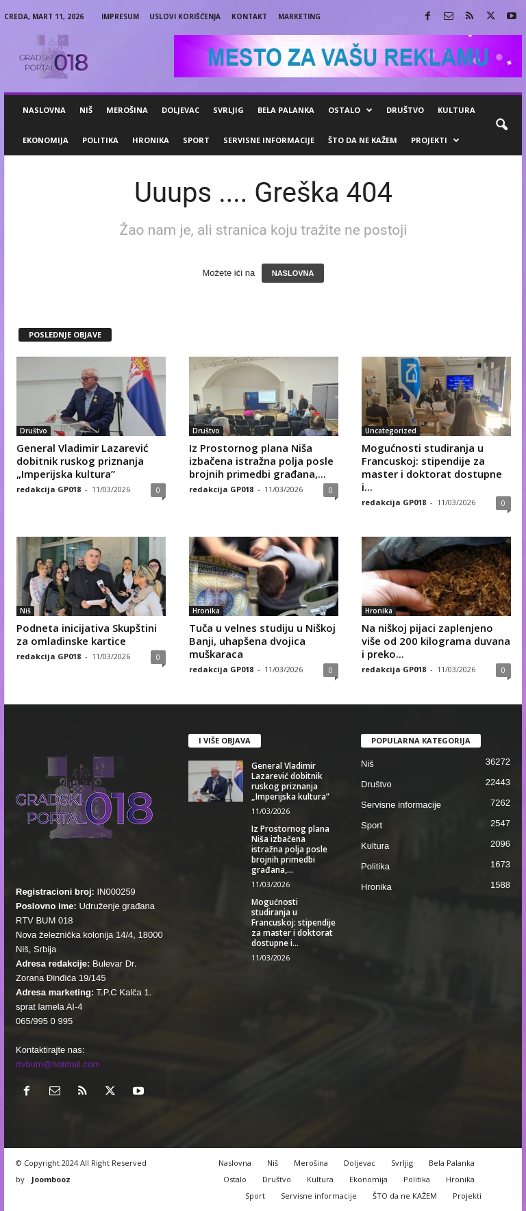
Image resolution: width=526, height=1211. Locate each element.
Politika (100, 140)
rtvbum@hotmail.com (58, 1064)
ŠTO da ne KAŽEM (362, 140)
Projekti (435, 140)
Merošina (127, 110)
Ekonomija (45, 140)
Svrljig (228, 110)
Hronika (150, 140)
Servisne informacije (268, 140)
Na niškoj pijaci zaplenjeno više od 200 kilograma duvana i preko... (436, 641)
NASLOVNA (293, 273)
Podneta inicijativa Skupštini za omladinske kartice (86, 634)
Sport (196, 140)
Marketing (299, 16)
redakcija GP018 (48, 489)
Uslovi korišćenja (185, 16)
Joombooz (51, 1179)
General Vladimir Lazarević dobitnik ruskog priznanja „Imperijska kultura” (82, 461)
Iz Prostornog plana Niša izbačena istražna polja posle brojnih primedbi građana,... (261, 461)
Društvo (405, 110)
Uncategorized (390, 430)
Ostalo (350, 110)
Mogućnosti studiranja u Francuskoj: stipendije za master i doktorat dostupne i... (432, 467)
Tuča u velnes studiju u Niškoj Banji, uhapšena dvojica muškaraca (262, 641)
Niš (85, 110)
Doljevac (180, 110)
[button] (501, 125)
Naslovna (44, 110)
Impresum (120, 16)
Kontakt (249, 16)
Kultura (456, 110)
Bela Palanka (286, 110)
